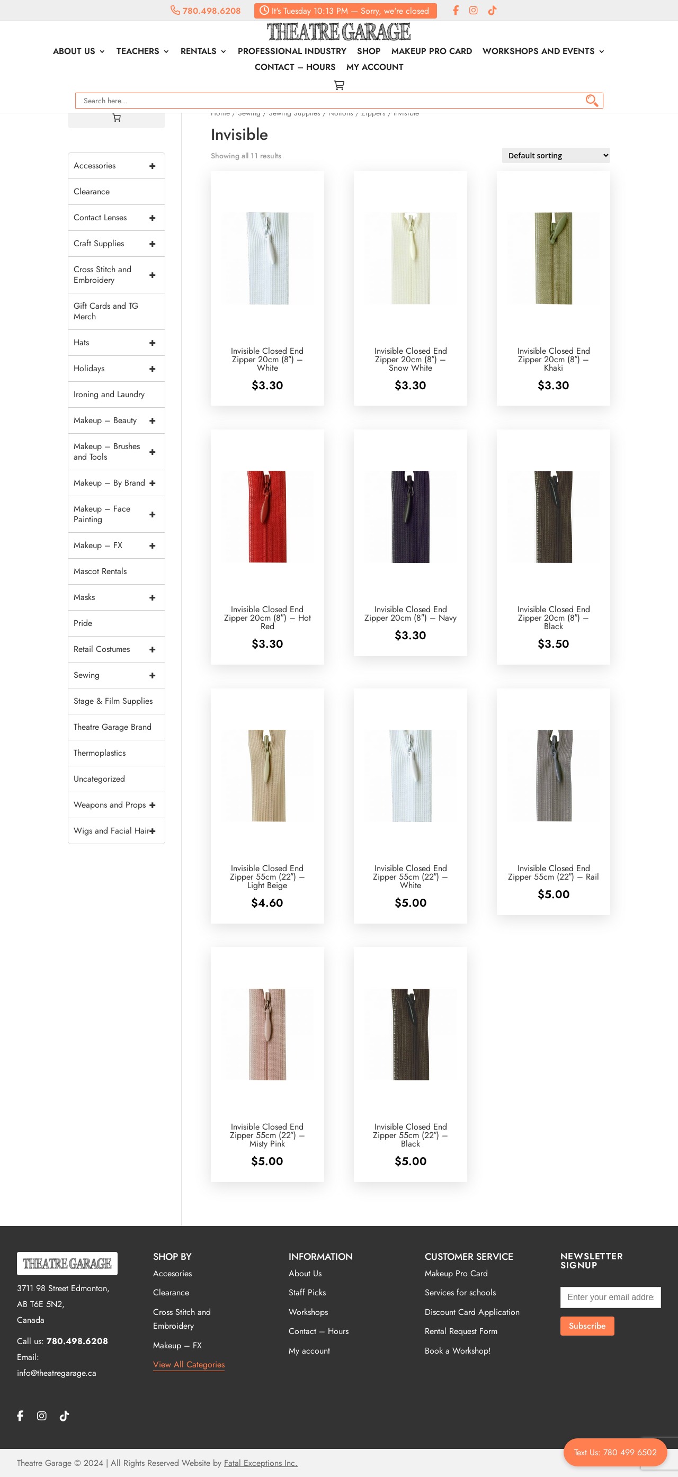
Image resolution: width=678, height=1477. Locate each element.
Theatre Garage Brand (112, 727)
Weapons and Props (119, 805)
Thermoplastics (100, 753)
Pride (83, 623)
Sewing (119, 675)
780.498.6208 (206, 11)
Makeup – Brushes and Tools (119, 452)
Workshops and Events (544, 52)
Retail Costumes (119, 649)
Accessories (119, 165)
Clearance (92, 191)
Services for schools (460, 1292)
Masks (119, 597)
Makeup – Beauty (119, 420)
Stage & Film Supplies (113, 701)
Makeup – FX (119, 545)
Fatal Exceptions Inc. (261, 1463)
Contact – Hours (301, 68)
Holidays (119, 368)
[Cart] (116, 117)
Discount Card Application (472, 1312)
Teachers (143, 52)
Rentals (204, 52)
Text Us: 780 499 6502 (615, 1452)
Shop (375, 52)
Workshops (308, 1312)
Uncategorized (99, 779)
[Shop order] (556, 155)
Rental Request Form (461, 1331)
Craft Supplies (119, 243)
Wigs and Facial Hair (119, 831)
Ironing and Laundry (109, 394)
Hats (119, 342)
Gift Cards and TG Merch (106, 311)
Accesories (172, 1273)
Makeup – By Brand (119, 483)
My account (380, 68)
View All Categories (189, 1364)
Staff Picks (307, 1292)
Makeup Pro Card (437, 52)
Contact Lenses (119, 217)
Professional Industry (298, 52)
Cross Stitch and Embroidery (119, 275)
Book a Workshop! (458, 1351)
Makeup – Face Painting (119, 514)
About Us (80, 52)
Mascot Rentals (100, 571)
